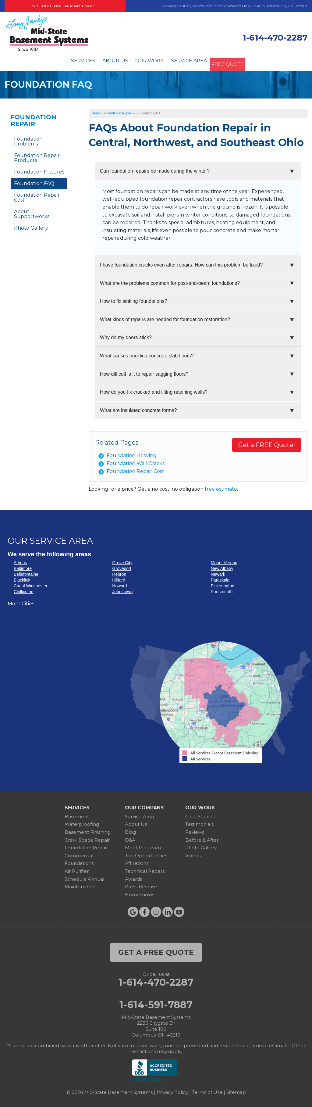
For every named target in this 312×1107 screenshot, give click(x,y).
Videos (192, 853)
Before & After (201, 838)
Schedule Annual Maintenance (65, 6)
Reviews (194, 830)
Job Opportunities (146, 853)
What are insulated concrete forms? (138, 408)
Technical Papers (145, 869)
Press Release (141, 885)
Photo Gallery (31, 226)
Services (75, 61)
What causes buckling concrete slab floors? (147, 353)
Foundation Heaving (132, 454)
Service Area (189, 61)
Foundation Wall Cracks (136, 461)
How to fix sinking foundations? (133, 299)
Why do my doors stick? (126, 335)
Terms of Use (207, 1090)
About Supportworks (31, 212)
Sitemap (236, 1090)
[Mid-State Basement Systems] (47, 50)
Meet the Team (143, 846)
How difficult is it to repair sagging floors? (144, 371)
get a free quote (156, 950)
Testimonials (199, 822)
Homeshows (139, 892)
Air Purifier (77, 869)
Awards (133, 877)
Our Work (147, 61)
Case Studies (199, 814)
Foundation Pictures (39, 170)
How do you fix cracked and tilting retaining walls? (153, 390)
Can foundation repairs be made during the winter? (155, 169)
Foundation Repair (33, 118)
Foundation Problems (28, 139)
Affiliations (136, 861)
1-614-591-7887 (156, 1003)
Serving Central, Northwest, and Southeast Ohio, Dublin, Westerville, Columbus (234, 6)
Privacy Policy (172, 1090)
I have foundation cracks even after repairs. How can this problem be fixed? (181, 263)
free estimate (221, 487)
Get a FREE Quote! (266, 443)
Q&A (130, 838)
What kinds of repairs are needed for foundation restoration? (165, 317)
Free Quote (233, 61)
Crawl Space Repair (87, 838)
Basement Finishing (87, 830)
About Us (110, 61)
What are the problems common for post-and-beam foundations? (170, 281)
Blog (130, 830)
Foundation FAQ (34, 181)
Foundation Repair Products (37, 156)
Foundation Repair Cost (135, 469)
